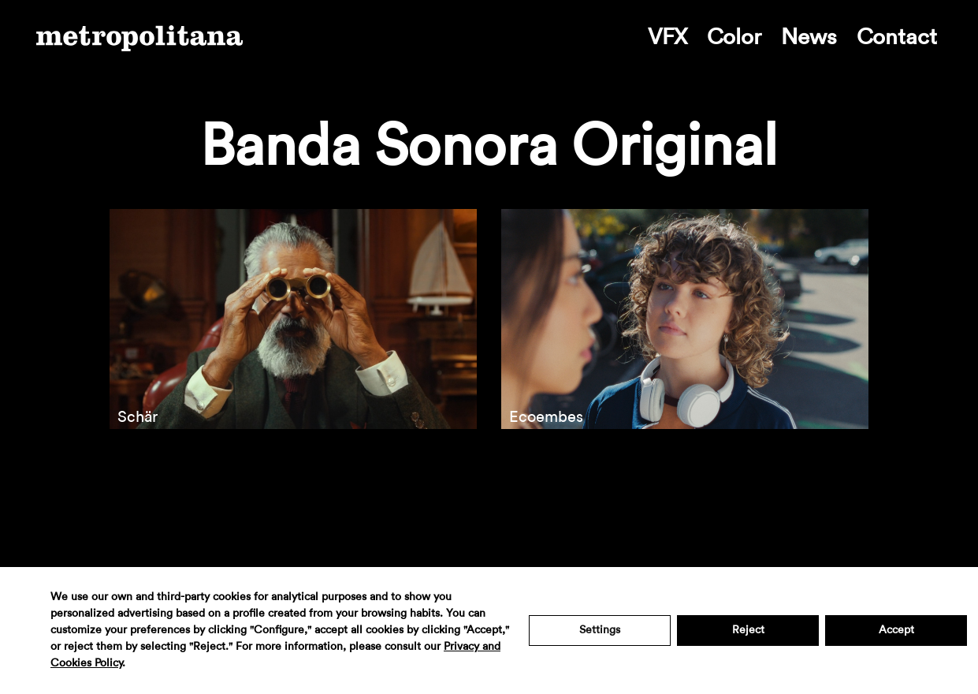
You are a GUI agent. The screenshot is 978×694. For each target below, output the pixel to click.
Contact (897, 37)
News (809, 37)
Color (734, 37)
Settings (599, 630)
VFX (667, 37)
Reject (748, 630)
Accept (896, 630)
